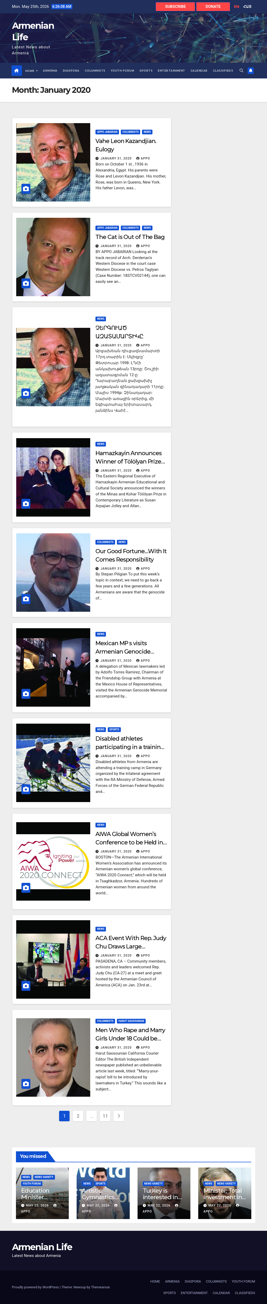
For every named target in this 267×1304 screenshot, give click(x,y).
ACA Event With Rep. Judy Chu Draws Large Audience (130, 946)
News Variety (44, 1177)
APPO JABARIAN (107, 132)
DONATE (212, 6)
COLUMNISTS (95, 70)
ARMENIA (50, 70)
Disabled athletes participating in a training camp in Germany (129, 747)
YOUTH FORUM (122, 70)
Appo (143, 159)
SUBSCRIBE (175, 6)
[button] (241, 70)
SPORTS (145, 70)
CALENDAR (199, 70)
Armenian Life (42, 1247)
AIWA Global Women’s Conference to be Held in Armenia (129, 842)
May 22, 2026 (38, 1206)
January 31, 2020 (116, 159)
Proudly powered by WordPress (36, 1287)
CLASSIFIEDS (223, 70)
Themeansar (100, 1287)
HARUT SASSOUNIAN (131, 1021)
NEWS (147, 132)
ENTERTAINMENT (171, 70)
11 (105, 1116)
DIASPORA (71, 70)
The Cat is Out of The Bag (129, 237)
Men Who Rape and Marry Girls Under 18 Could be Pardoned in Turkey (130, 1038)
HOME (30, 71)
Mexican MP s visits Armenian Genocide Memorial (122, 652)
